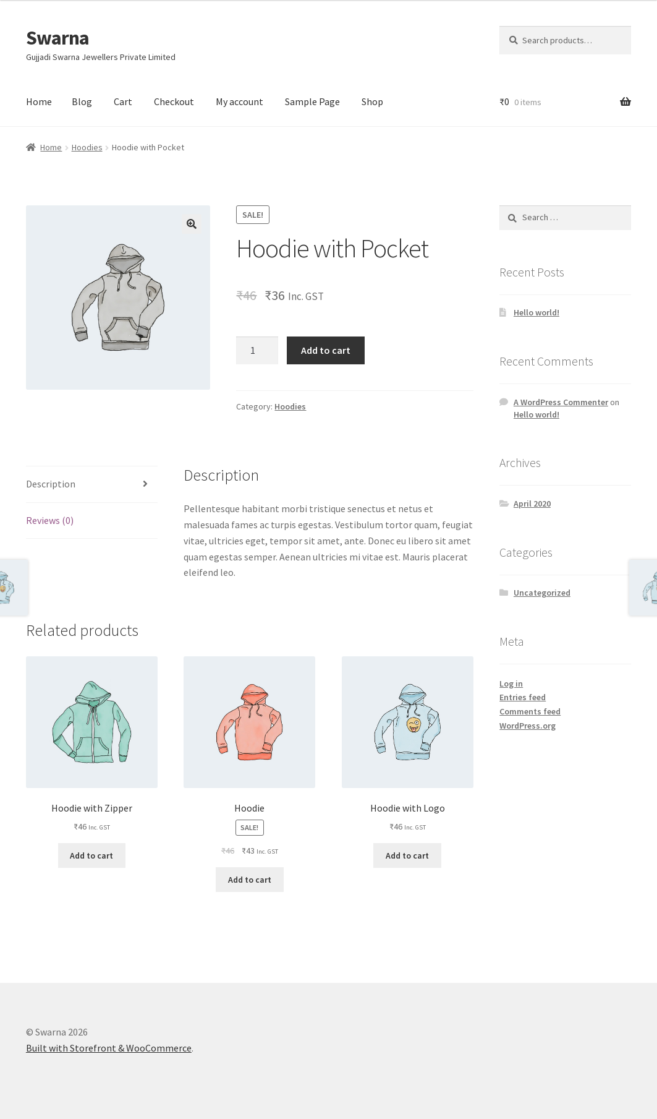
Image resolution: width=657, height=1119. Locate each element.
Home (39, 101)
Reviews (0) (50, 520)
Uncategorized (542, 592)
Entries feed (522, 697)
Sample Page (312, 101)
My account (239, 101)
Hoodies (87, 147)
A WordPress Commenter (561, 402)
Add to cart (325, 350)
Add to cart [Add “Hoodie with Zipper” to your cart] (91, 855)
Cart (123, 101)
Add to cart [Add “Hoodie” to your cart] (249, 879)
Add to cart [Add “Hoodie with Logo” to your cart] (407, 855)
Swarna (57, 37)
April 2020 (532, 503)
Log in (511, 683)
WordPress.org (527, 725)
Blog (82, 101)
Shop (372, 101)
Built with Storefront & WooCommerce (109, 1048)
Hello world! (536, 312)
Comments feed (530, 711)
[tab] (92, 484)
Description (50, 484)
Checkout (174, 101)
